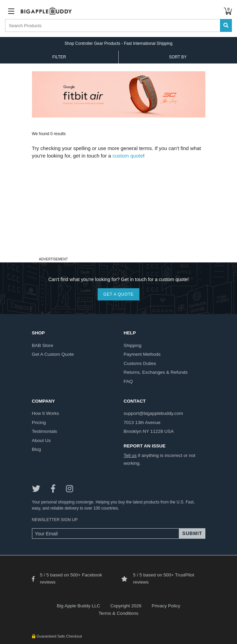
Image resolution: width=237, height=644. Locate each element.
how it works (45, 413)
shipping (133, 345)
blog (36, 449)
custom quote (128, 156)
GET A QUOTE (118, 294)
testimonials (44, 431)
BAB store (42, 345)
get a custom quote (53, 354)
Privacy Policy (166, 605)
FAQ (128, 381)
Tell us (130, 455)
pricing (39, 422)
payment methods (142, 354)
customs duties (140, 363)
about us (41, 440)
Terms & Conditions (118, 613)
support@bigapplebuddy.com (153, 413)
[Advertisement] (118, 207)
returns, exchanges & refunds (156, 372)
